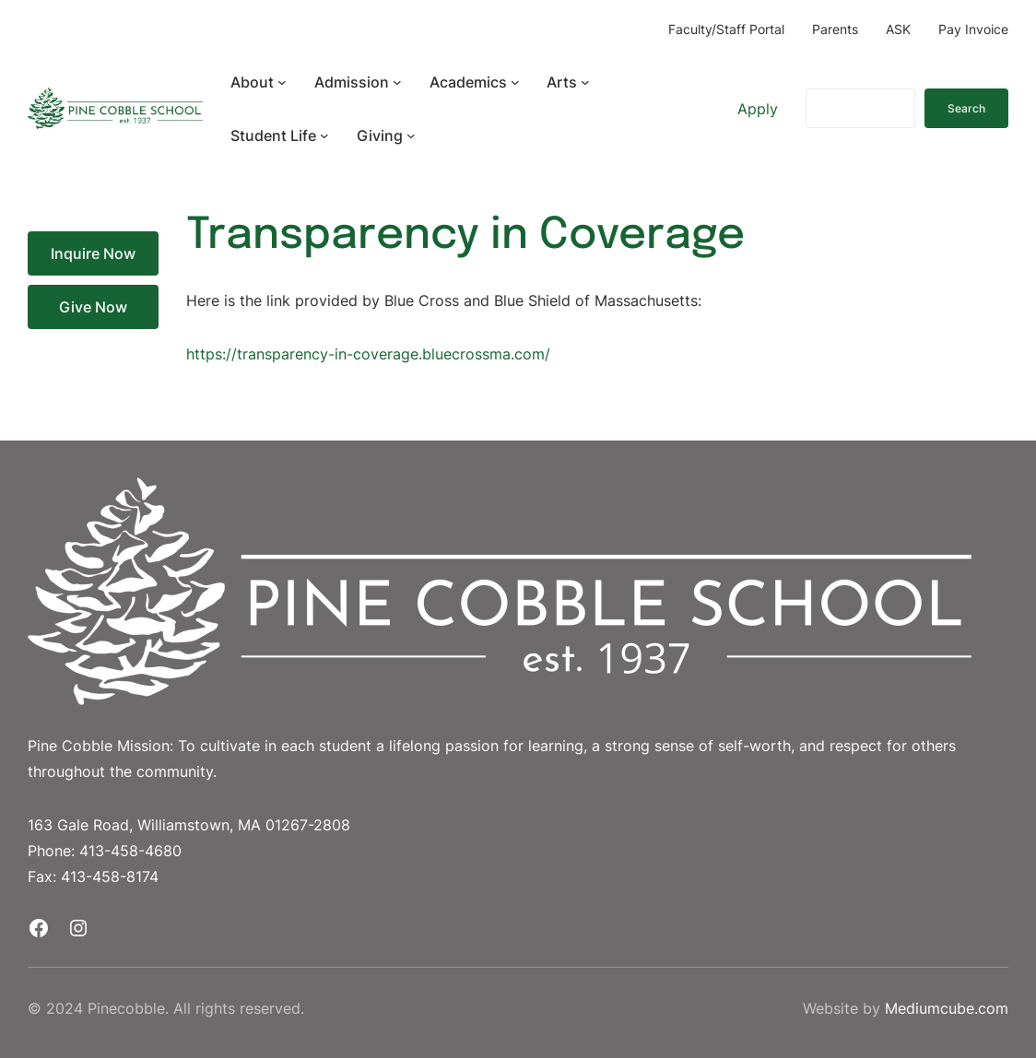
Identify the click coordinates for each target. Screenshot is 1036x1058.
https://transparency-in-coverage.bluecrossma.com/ (368, 354)
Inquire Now (93, 253)
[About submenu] (282, 82)
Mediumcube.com (946, 1008)
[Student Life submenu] (324, 135)
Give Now (93, 307)
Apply (757, 109)
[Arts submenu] (585, 82)
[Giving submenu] (411, 135)
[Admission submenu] (397, 82)
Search (966, 108)
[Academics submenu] (515, 82)
